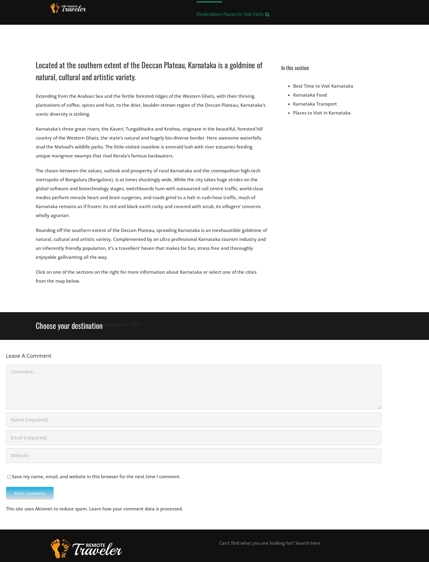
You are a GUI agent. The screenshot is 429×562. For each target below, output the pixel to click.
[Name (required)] (193, 419)
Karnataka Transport (315, 104)
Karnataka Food (310, 95)
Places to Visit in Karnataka (322, 113)
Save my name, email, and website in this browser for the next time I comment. (96, 476)
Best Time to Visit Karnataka (323, 86)
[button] (267, 13)
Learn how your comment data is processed (135, 509)
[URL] (193, 455)
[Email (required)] (193, 437)
